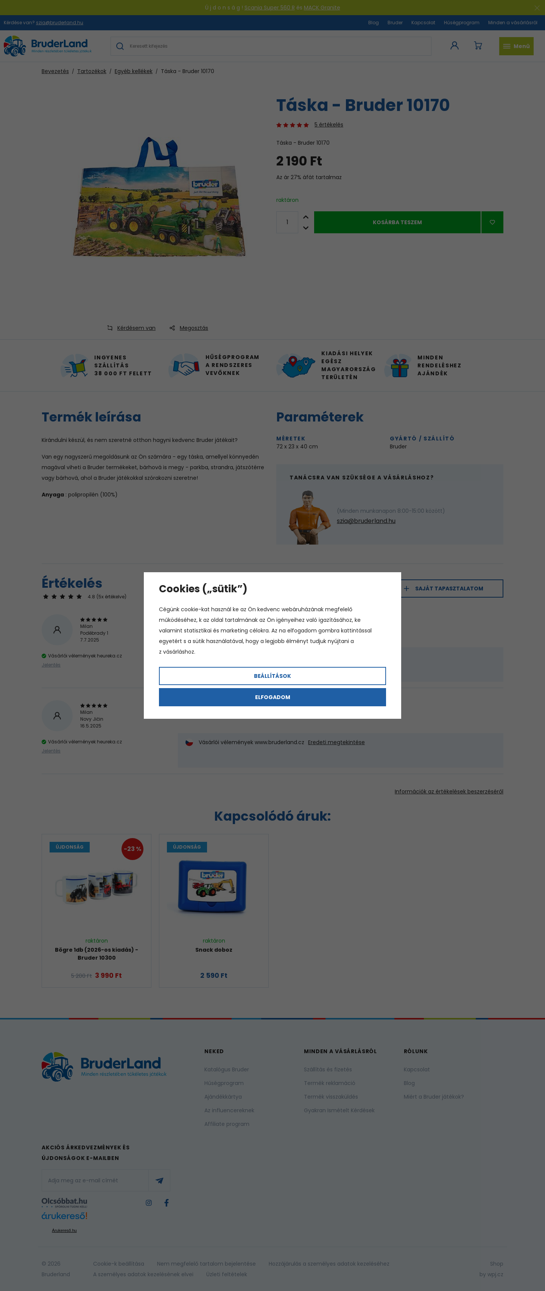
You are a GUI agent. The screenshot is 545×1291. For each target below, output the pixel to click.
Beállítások (272, 676)
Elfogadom (272, 697)
